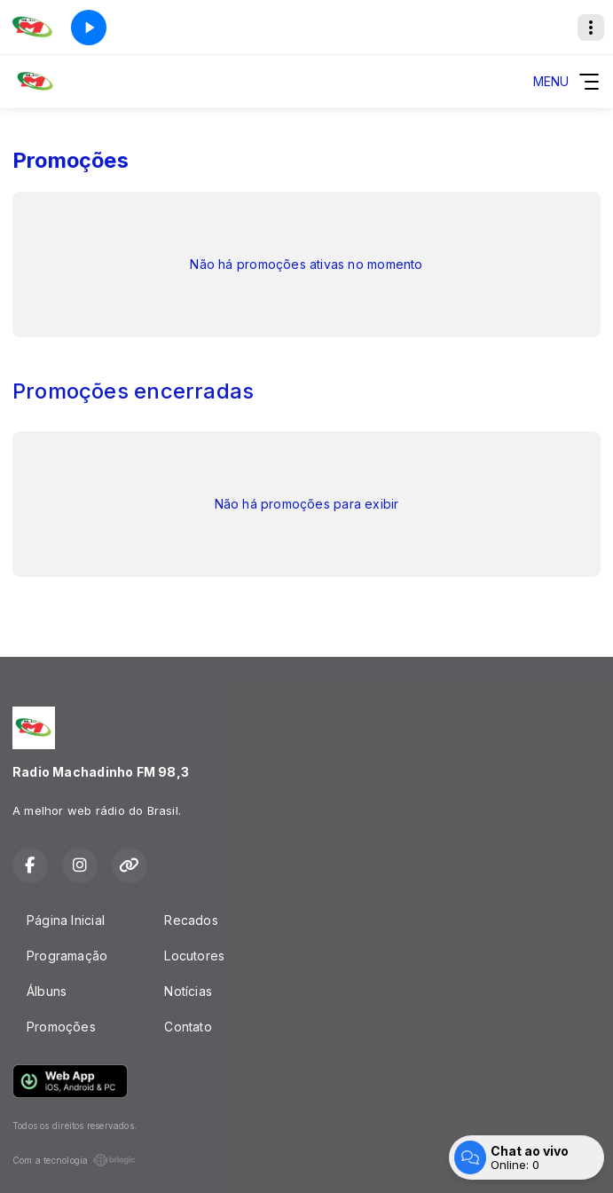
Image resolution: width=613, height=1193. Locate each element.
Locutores (194, 955)
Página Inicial (66, 920)
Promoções (61, 1026)
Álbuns (47, 991)
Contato (187, 1026)
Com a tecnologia (74, 1160)
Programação (67, 955)
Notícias (188, 991)
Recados (190, 920)
